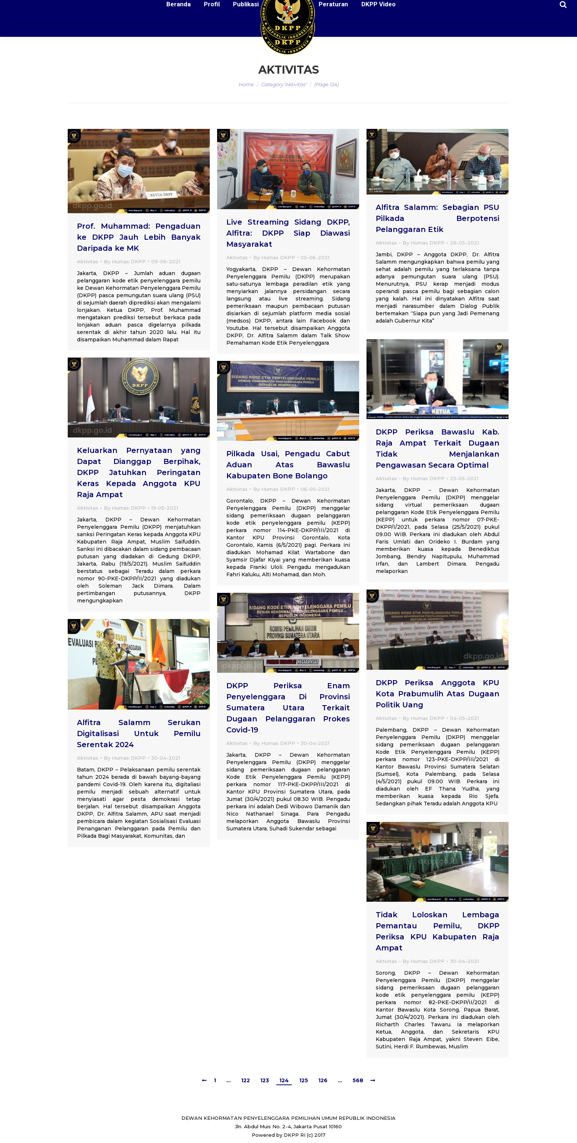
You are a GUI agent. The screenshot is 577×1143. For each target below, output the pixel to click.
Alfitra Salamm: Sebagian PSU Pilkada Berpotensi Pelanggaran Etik (437, 218)
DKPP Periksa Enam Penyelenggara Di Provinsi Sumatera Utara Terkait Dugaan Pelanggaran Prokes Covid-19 (288, 707)
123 (264, 1080)
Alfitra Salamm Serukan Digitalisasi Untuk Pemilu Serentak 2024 (139, 733)
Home (246, 84)
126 (323, 1080)
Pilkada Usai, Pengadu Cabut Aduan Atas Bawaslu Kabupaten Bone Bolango (288, 464)
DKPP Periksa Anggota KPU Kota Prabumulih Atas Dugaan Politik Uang (437, 693)
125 (303, 1080)
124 (284, 1080)
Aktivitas (87, 261)
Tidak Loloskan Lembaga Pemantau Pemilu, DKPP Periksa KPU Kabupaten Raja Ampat (437, 931)
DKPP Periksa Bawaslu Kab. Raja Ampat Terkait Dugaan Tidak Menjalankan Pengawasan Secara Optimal (437, 448)
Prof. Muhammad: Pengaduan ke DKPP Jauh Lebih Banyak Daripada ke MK (139, 237)
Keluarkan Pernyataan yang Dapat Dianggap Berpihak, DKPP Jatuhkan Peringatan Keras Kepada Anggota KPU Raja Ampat (139, 472)
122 (245, 1080)
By (125, 261)
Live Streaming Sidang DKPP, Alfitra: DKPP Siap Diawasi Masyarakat (288, 233)
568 (358, 1080)
